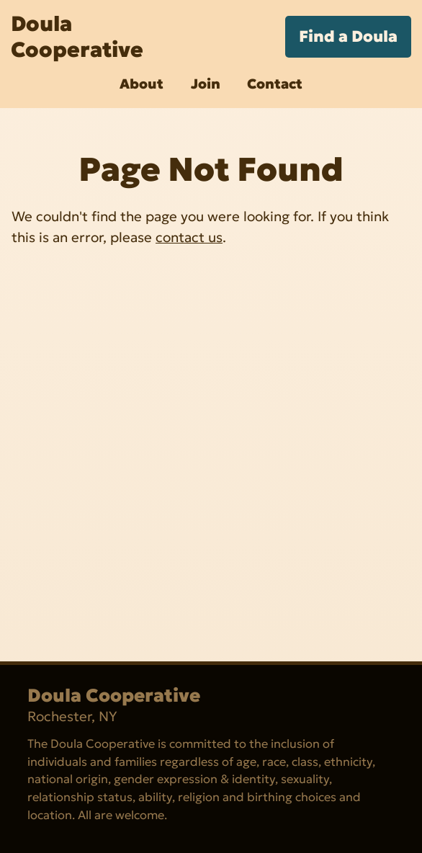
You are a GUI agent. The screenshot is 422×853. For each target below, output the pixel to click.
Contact (274, 83)
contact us (189, 237)
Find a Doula (348, 36)
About (141, 83)
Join (205, 83)
